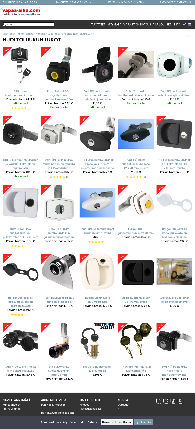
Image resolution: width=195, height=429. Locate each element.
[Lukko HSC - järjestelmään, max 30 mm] (136, 218)
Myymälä (115, 24)
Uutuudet (123, 405)
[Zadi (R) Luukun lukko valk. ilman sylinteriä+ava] (174, 80)
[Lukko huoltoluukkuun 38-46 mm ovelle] (136, 287)
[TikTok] (173, 401)
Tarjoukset (162, 24)
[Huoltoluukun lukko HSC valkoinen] (97, 287)
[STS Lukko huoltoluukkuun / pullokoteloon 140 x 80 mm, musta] (174, 149)
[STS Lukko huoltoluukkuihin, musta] (20, 80)
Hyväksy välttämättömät (117, 422)
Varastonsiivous (137, 24)
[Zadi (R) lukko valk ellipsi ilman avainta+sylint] (97, 218)
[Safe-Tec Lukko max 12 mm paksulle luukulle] (20, 353)
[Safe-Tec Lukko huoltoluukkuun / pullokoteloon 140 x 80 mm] (20, 218)
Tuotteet (98, 24)
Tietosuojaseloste (91, 409)
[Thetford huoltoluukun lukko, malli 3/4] (136, 353)
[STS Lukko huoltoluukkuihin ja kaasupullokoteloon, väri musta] (20, 149)
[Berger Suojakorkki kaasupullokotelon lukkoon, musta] (20, 287)
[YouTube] (180, 401)
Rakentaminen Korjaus (32, 34)
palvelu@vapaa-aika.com (57, 413)
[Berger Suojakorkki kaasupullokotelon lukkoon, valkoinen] (174, 218)
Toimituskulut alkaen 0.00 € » (21, 2)
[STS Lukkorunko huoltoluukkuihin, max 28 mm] (59, 353)
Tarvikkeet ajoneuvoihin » (176, 2)
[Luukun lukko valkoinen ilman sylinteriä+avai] (174, 287)
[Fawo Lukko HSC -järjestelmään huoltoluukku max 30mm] (59, 80)
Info (176, 24)
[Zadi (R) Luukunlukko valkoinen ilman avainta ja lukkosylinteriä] (59, 149)
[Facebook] (159, 401)
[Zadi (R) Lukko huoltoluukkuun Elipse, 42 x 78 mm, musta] (136, 149)
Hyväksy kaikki (144, 422)
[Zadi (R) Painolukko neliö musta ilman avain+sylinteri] (174, 353)
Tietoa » (92, 422)
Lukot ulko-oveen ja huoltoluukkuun (71, 34)
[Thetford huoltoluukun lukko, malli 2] (97, 353)
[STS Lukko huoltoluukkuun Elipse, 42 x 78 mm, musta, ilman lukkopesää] (97, 149)
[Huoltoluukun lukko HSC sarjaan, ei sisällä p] (59, 287)
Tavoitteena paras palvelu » (73, 2)
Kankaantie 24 (12, 405)
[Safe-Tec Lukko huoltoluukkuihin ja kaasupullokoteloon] (59, 218)
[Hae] (28, 24)
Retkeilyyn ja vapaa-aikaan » (126, 2)
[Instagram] (166, 401)
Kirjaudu (84, 405)
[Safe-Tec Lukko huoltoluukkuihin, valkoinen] (136, 80)
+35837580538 (56, 405)
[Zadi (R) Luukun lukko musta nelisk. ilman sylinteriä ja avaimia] (97, 80)
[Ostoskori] (184, 24)
